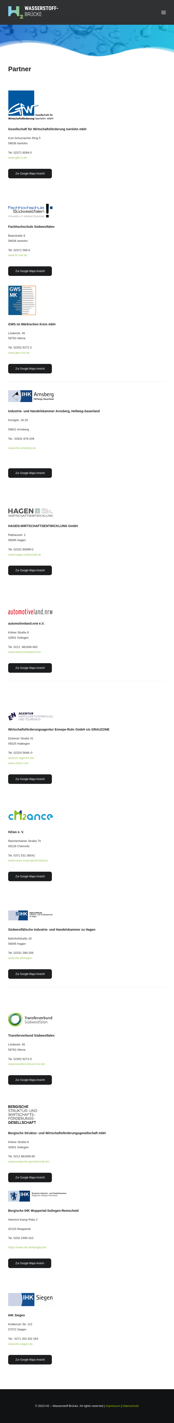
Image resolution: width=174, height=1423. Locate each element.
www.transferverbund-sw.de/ (26, 1064)
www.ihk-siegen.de (20, 1344)
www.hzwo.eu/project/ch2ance (28, 860)
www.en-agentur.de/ (21, 758)
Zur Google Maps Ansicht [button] (30, 173)
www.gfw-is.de (17, 157)
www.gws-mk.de (18, 352)
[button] (163, 12)
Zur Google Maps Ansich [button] (29, 1263)
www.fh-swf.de (17, 255)
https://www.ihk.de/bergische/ (27, 1247)
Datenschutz (131, 1406)
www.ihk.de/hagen (20, 958)
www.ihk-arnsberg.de (22, 448)
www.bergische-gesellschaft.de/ (28, 1161)
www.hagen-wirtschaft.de (24, 554)
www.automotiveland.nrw (24, 652)
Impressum (113, 1406)
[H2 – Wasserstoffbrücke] (33, 12)
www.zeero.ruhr (18, 763)
